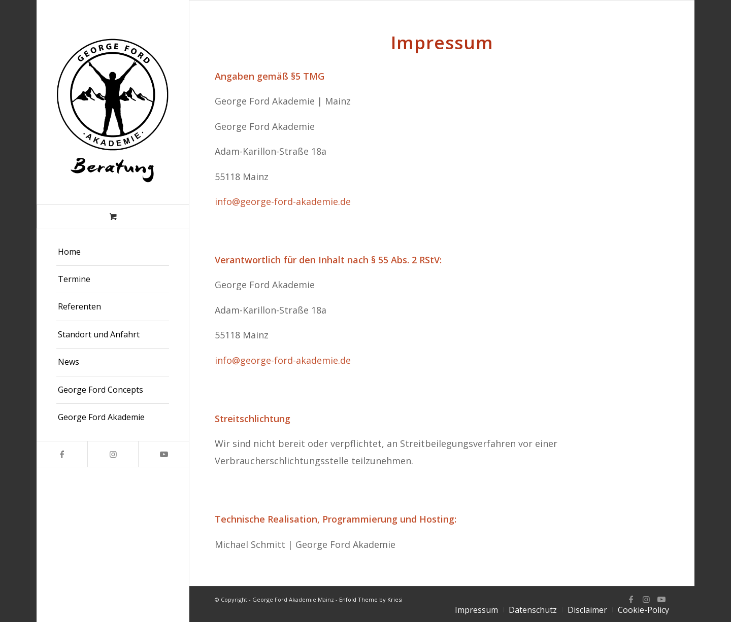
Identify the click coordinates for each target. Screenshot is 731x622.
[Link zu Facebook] (62, 454)
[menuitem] (112, 252)
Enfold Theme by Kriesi (371, 599)
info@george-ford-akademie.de (283, 201)
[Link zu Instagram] (112, 454)
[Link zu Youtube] (163, 454)
